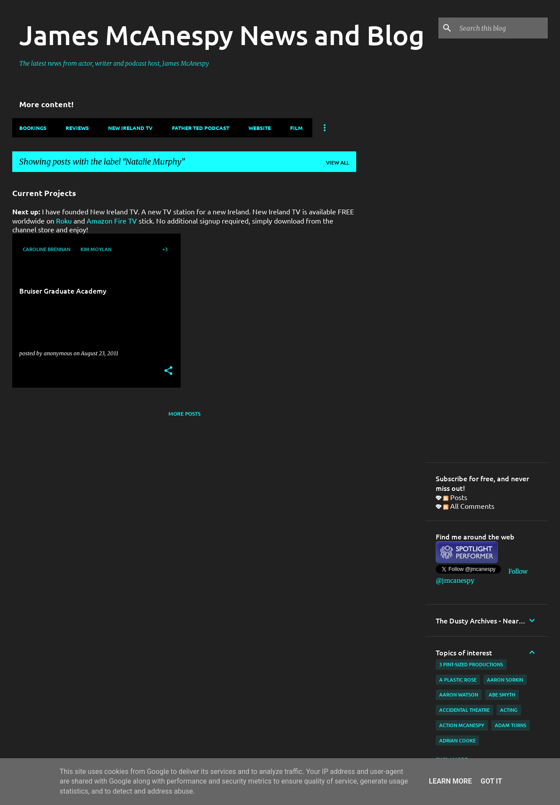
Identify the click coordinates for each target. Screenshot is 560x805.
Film (296, 127)
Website (259, 127)
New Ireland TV (130, 127)
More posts (184, 413)
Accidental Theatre (464, 710)
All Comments (468, 505)
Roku (64, 220)
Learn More (450, 781)
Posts (455, 497)
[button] (168, 371)
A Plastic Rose (457, 679)
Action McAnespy (461, 725)
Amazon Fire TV (112, 220)
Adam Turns (510, 725)
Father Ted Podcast (200, 127)
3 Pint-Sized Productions (471, 664)
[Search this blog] (502, 28)
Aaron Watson (458, 694)
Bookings (32, 127)
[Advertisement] (391, 310)
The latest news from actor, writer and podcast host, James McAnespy (114, 63)
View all (337, 162)
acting (509, 710)
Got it (491, 781)
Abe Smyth (502, 694)
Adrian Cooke (457, 740)
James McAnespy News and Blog (221, 34)
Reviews (77, 127)
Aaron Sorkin (505, 679)
